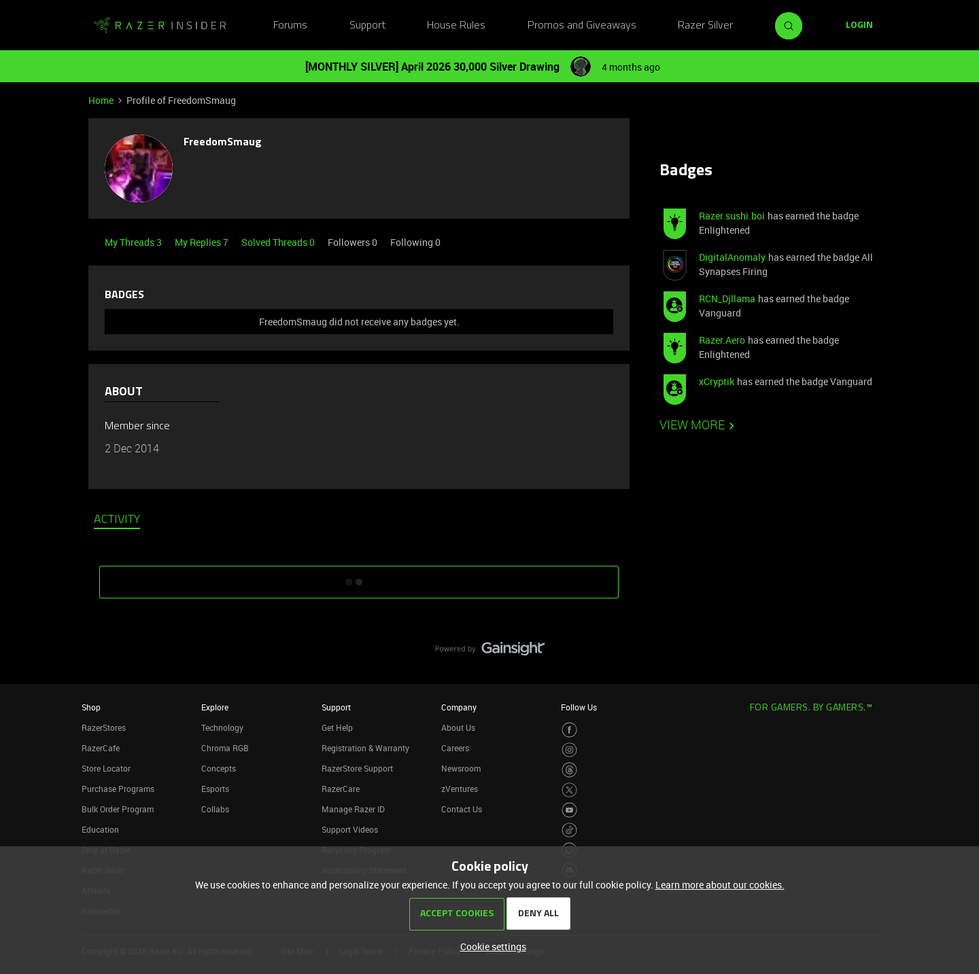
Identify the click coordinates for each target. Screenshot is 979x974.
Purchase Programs (118, 788)
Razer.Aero (722, 339)
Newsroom (461, 768)
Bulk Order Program (118, 809)
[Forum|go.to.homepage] (159, 25)
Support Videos (350, 829)
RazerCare (341, 788)
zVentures (459, 788)
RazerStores (104, 727)
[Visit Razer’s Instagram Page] (569, 750)
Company (459, 707)
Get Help (337, 727)
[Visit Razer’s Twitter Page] (569, 790)
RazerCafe (101, 747)
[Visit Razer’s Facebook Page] (569, 729)
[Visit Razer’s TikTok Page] (569, 830)
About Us (458, 727)
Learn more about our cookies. (720, 884)
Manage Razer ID (353, 809)
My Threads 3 (134, 242)
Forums (290, 25)
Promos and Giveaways (582, 25)
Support (367, 25)
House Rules (456, 25)
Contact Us (461, 809)
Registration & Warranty (365, 747)
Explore (214, 707)
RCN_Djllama (727, 298)
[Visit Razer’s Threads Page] (569, 769)
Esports (215, 788)
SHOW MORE (359, 577)
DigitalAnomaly (732, 257)
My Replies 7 (202, 242)
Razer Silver (705, 25)
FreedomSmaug (223, 142)
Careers (455, 747)
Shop (91, 707)
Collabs (215, 809)
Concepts (218, 768)
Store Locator (106, 768)
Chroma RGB (225, 747)
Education (100, 829)
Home (101, 100)
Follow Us (579, 707)
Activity (117, 520)
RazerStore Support (357, 768)
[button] (859, 25)
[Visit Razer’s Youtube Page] (569, 809)
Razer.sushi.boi (732, 215)
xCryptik (716, 381)
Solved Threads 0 (279, 242)
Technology (222, 727)
